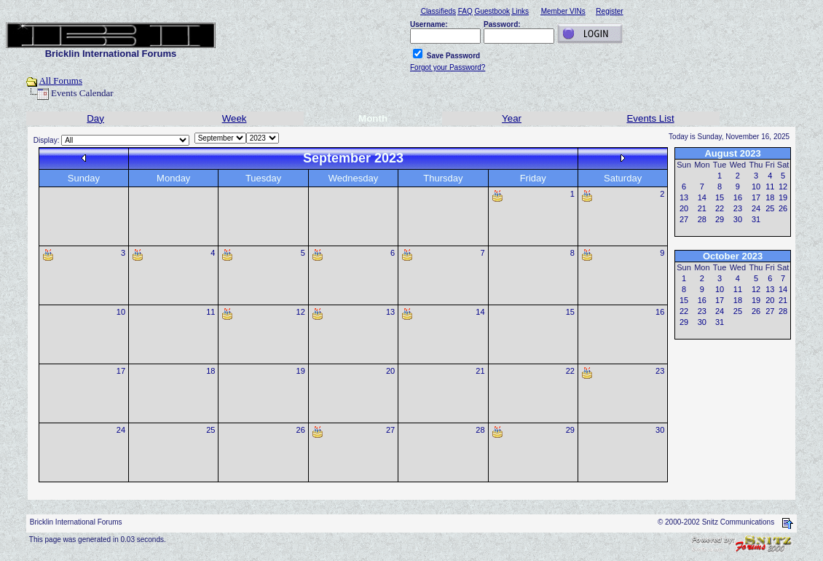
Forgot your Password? (447, 67)
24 (121, 429)
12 (300, 311)
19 (300, 370)
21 (480, 370)
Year (511, 118)
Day (95, 118)
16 (659, 311)
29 (570, 429)
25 (210, 429)
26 (300, 429)
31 (756, 219)
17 (121, 370)
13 (390, 311)
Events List (650, 118)
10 (121, 311)
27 (390, 429)
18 (210, 370)
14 (480, 311)
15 (570, 311)
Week (234, 118)
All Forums (60, 80)
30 (659, 429)
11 (210, 311)
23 (659, 370)
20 (390, 370)
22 (570, 370)
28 (480, 429)
